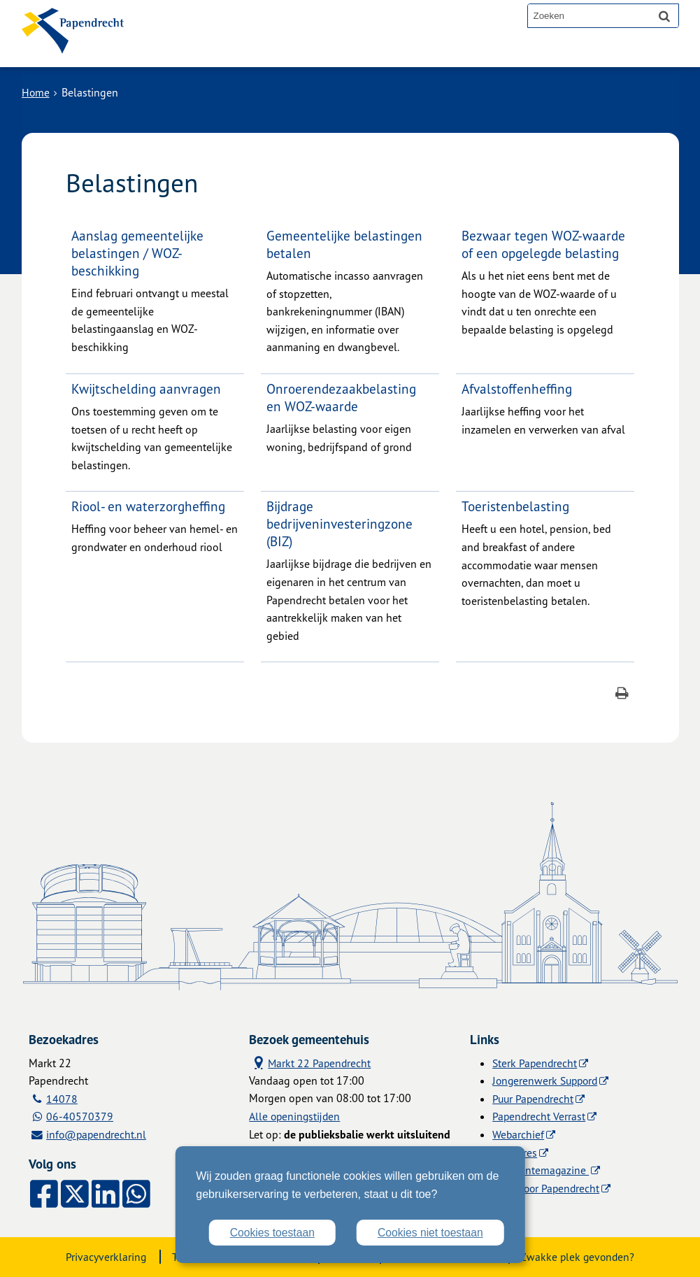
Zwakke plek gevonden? (581, 1257)
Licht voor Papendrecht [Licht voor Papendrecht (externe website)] (547, 1188)
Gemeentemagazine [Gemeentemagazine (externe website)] (541, 1170)
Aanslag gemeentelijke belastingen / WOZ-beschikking (138, 253)
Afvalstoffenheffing (517, 388)
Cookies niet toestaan (429, 1233)
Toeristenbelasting (516, 506)
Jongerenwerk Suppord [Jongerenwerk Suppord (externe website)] (547, 1080)
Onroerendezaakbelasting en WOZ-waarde (342, 397)
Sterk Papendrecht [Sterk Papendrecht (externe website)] (535, 1063)
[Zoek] (664, 15)
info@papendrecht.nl (98, 1134)
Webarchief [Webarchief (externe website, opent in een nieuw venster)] (518, 1134)
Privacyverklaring (100, 1257)
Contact (303, 50)
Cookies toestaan (269, 1233)
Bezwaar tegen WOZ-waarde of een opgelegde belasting (544, 244)
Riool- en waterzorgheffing (149, 506)
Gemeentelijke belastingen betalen (345, 244)
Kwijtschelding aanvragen (147, 388)
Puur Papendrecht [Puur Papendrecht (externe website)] (534, 1099)
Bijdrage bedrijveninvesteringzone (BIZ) (340, 523)
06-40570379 (80, 1116)
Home (36, 92)
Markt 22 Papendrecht (311, 1062)
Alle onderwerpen (208, 50)
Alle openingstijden (296, 1116)
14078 (62, 1099)
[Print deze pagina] (622, 695)
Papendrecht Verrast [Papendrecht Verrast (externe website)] (539, 1116)
